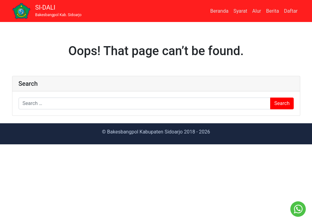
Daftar (290, 11)
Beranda (219, 11)
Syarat (240, 11)
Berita (272, 11)
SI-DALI (58, 11)
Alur (256, 11)
